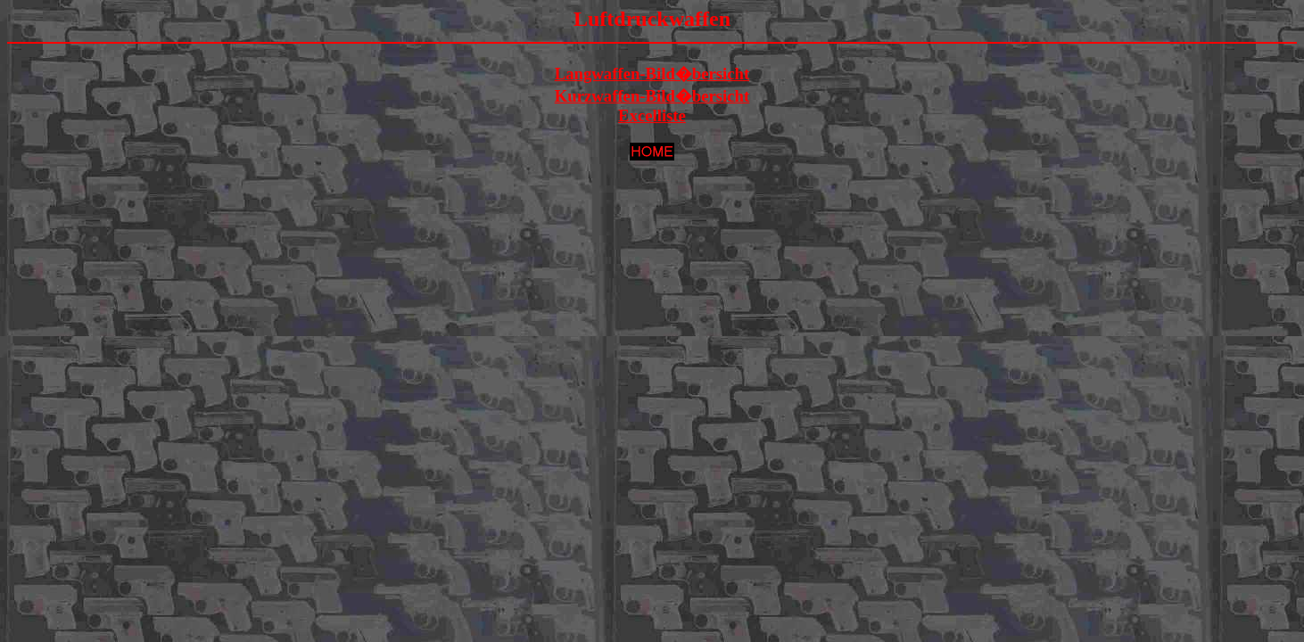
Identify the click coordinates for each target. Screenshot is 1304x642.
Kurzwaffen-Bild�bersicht (652, 95)
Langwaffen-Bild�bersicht (652, 73)
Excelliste (652, 115)
